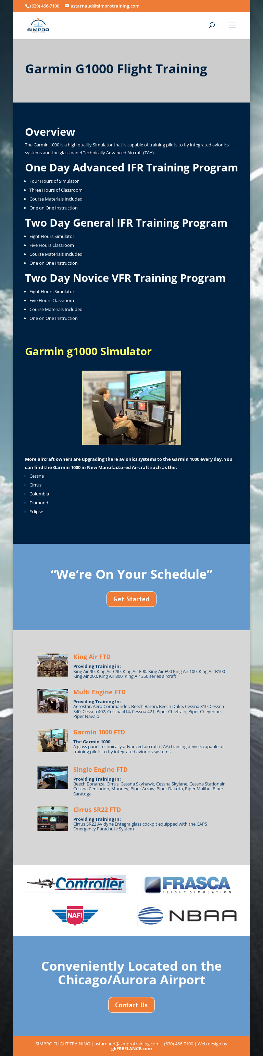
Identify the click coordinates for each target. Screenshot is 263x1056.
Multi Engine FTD (99, 692)
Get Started (131, 599)
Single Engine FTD (100, 769)
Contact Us (131, 1005)
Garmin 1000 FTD (99, 732)
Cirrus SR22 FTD (97, 809)
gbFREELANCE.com (131, 1048)
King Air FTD (92, 656)
